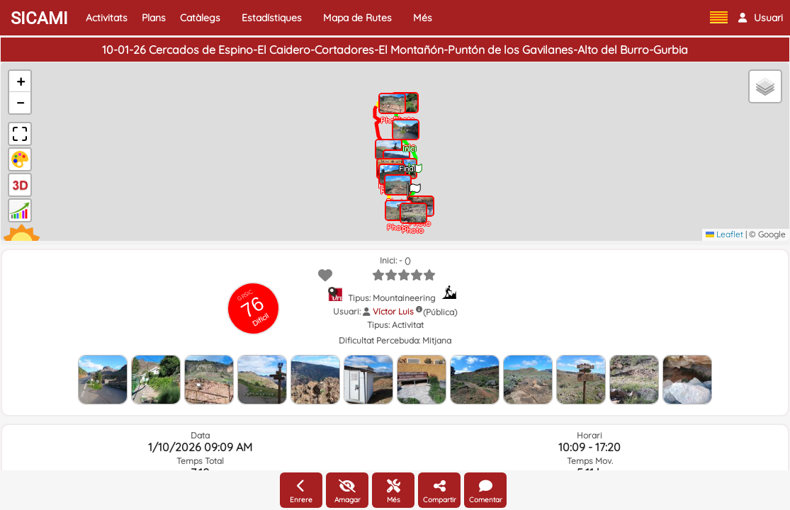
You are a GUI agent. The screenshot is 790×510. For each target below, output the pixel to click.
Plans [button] (154, 17)
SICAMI (39, 18)
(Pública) (440, 312)
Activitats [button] (107, 17)
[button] (760, 17)
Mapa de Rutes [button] (357, 17)
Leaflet (724, 234)
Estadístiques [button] (272, 17)
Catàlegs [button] (200, 17)
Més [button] (422, 17)
